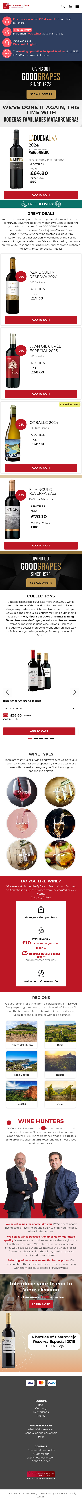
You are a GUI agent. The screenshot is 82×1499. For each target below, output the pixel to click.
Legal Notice (14, 1493)
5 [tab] (52, 738)
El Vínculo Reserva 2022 (42, 491)
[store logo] (14, 6)
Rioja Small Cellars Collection (22, 700)
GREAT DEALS (41, 213)
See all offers (41, 582)
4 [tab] (46, 738)
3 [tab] (41, 738)
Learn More (41, 1304)
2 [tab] (36, 738)
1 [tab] (30, 738)
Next (74, 692)
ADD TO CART (41, 194)
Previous (7, 692)
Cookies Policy (47, 1493)
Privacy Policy (30, 1493)
